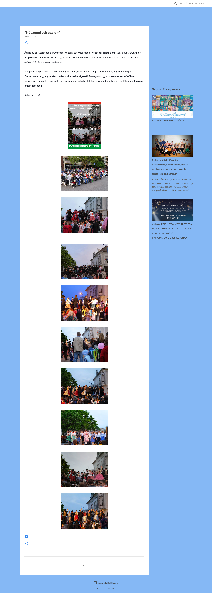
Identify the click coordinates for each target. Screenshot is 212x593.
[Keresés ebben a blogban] (194, 3)
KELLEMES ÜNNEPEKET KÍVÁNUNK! (169, 120)
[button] (26, 42)
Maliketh (115, 589)
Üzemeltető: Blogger (106, 582)
